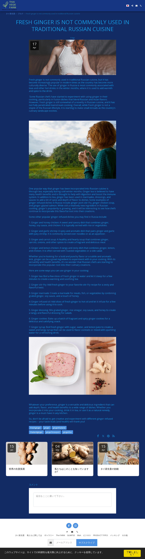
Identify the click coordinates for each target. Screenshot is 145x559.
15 (12, 447)
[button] (132, 6)
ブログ (20, 13)
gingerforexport (53, 432)
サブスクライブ (87, 542)
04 (57, 447)
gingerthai (67, 432)
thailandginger (36, 432)
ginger (46, 427)
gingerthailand (59, 427)
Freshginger (35, 427)
